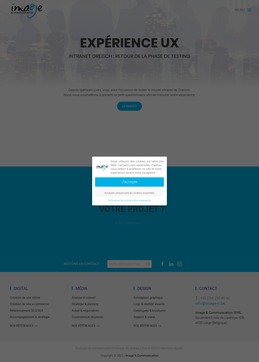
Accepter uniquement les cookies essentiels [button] (129, 193)
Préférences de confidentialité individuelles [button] (129, 200)
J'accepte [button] (129, 182)
